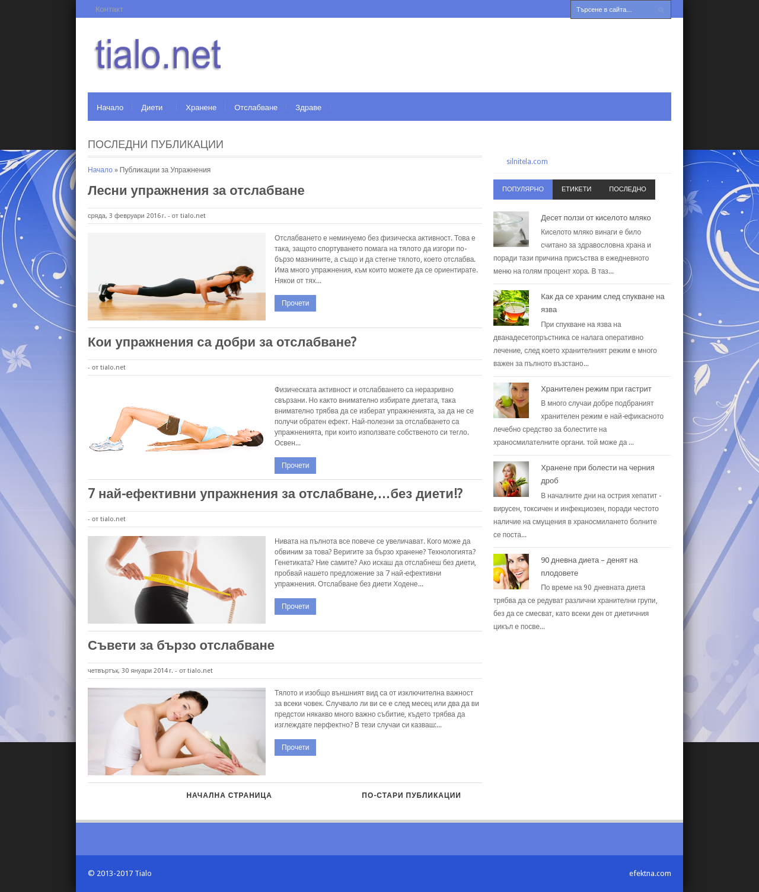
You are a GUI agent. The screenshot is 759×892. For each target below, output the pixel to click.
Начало (110, 107)
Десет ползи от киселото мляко (596, 217)
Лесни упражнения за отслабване (196, 190)
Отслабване (256, 107)
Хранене (201, 107)
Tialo (143, 873)
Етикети (576, 189)
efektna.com (650, 873)
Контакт (109, 9)
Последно (627, 189)
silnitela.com (527, 162)
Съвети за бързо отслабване (181, 645)
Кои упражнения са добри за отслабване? (222, 342)
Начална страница (229, 795)
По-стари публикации (411, 795)
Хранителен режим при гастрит (596, 388)
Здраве (308, 107)
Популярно (523, 189)
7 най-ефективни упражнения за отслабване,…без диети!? (275, 493)
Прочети (295, 303)
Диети (151, 107)
